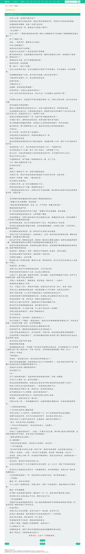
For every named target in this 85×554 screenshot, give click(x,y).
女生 (50, 1)
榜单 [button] (58, 1)
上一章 (7, 543)
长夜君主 (16, 5)
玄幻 (27, 1)
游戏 (47, 1)
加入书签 (42, 540)
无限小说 (7, 1)
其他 (54, 1)
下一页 (78, 543)
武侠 (31, 1)
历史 (39, 1)
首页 (7, 5)
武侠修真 (11, 5)
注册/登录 (15, 1)
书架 (22, 1)
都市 (35, 1)
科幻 (43, 1)
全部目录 (42, 543)
